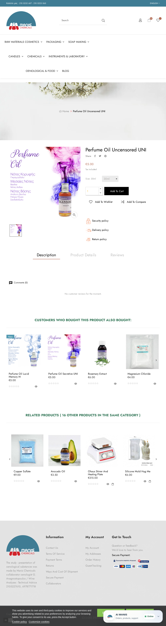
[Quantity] (92, 191)
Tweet (100, 156)
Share (95, 156)
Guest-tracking (93, 566)
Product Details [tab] (83, 255)
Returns (50, 566)
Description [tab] (46, 255)
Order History (92, 560)
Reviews (117, 255)
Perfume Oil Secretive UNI (63, 373)
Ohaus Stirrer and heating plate (98, 473)
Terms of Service (55, 554)
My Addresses (93, 554)
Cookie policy (19, 621)
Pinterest (105, 156)
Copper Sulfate (22, 471)
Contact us (52, 548)
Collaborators (53, 583)
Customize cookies (39, 621)
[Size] (110, 179)
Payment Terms (54, 560)
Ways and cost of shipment (62, 571)
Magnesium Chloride (139, 373)
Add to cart (116, 191)
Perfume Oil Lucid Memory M (19, 375)
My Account (92, 548)
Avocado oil (58, 471)
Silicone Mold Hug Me (137, 471)
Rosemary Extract (97, 373)
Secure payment (55, 577)
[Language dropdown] (155, 3)
